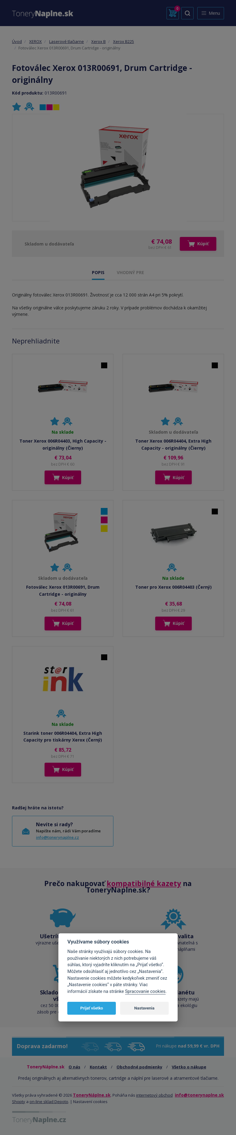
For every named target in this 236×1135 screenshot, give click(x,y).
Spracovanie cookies (145, 991)
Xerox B (98, 41)
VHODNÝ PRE (130, 272)
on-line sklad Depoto (49, 1101)
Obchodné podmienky (139, 1067)
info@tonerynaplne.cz (57, 837)
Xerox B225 (123, 41)
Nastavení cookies (90, 1101)
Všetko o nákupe (189, 1067)
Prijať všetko (91, 1008)
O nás (74, 1067)
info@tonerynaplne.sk (199, 1095)
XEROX (35, 41)
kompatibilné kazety (144, 883)
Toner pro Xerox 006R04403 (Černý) (173, 587)
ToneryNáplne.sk (92, 1095)
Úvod (17, 41)
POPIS (98, 272)
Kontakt (98, 1067)
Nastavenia (144, 1008)
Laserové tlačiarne (66, 41)
